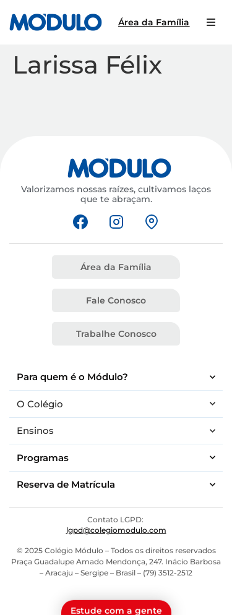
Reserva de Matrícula (116, 484)
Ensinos (116, 431)
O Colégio (116, 404)
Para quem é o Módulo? (116, 377)
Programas (116, 457)
